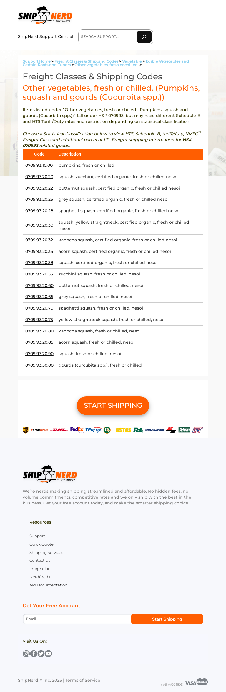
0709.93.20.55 (39, 274)
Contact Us (39, 560)
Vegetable (132, 61)
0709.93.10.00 (39, 165)
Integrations (40, 568)
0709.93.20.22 (39, 188)
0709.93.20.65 (39, 296)
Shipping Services (46, 552)
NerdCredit (40, 576)
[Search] (144, 37)
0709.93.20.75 (39, 319)
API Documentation (48, 585)
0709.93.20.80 (39, 331)
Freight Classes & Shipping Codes (86, 61)
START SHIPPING (113, 405)
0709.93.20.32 (39, 240)
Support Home (37, 61)
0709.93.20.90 (39, 353)
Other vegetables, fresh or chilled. (106, 65)
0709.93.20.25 (39, 199)
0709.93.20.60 (39, 285)
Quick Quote (41, 544)
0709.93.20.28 (39, 210)
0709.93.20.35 (39, 251)
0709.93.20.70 (39, 308)
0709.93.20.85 (39, 342)
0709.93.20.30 (39, 225)
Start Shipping (167, 619)
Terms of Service (82, 680)
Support (37, 536)
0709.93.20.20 (39, 176)
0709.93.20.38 (39, 262)
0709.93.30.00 (39, 365)
